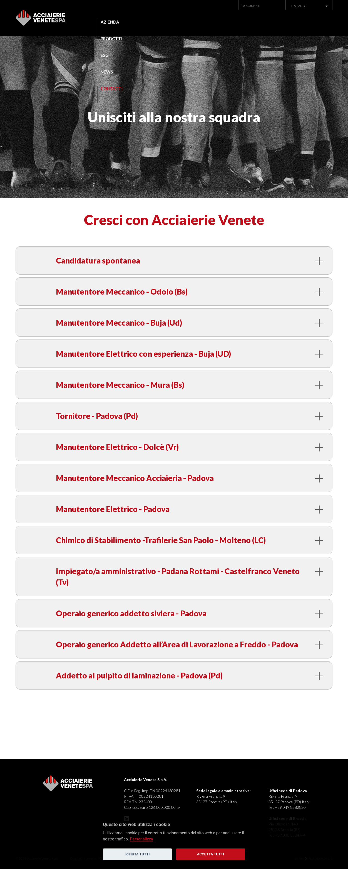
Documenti (251, 5)
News (248, 22)
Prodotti (158, 22)
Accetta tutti (210, 854)
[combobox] (309, 5)
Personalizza (141, 839)
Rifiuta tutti (137, 854)
